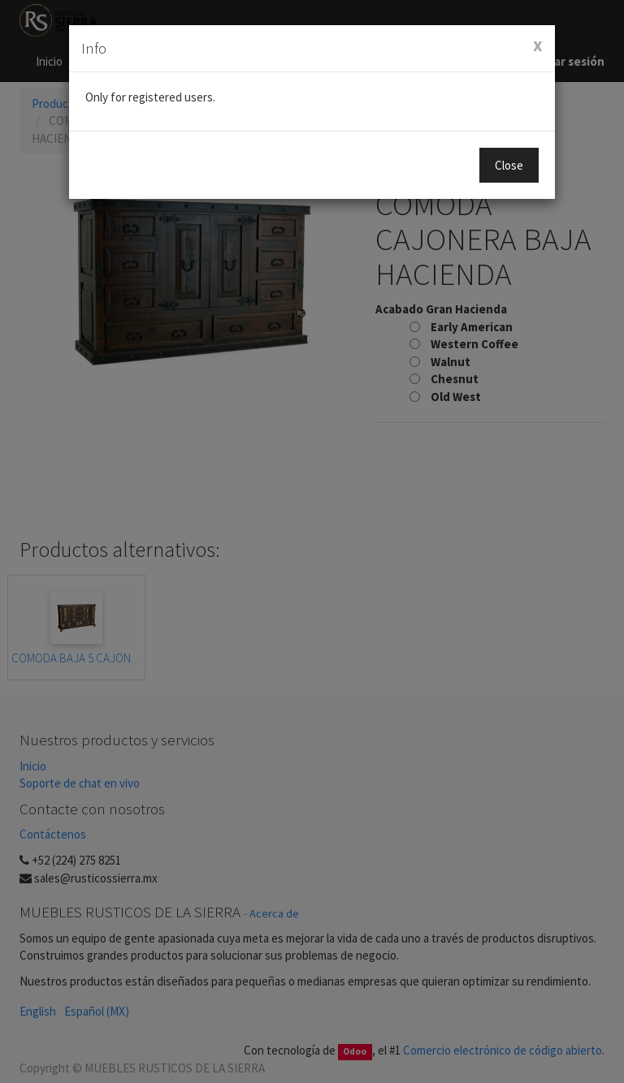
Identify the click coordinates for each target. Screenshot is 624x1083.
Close (509, 165)
